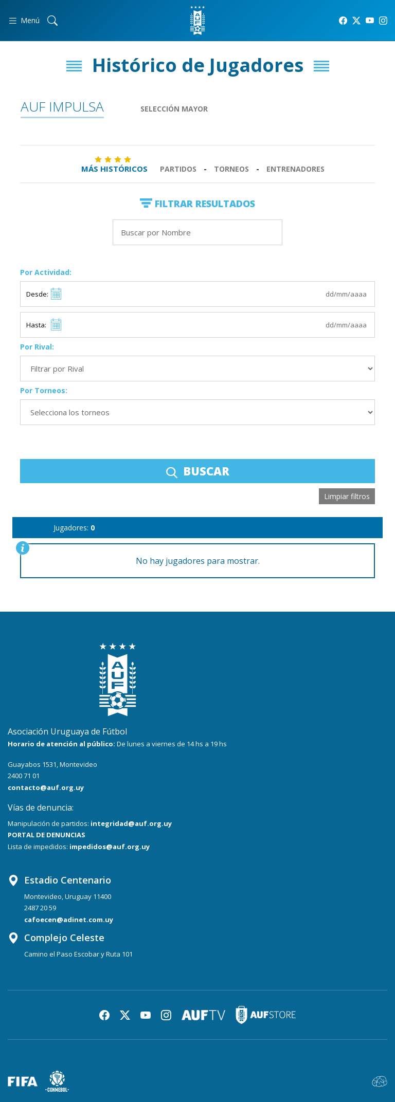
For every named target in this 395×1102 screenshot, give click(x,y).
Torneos (231, 169)
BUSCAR (197, 471)
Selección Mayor (174, 109)
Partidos (178, 169)
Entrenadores (295, 169)
